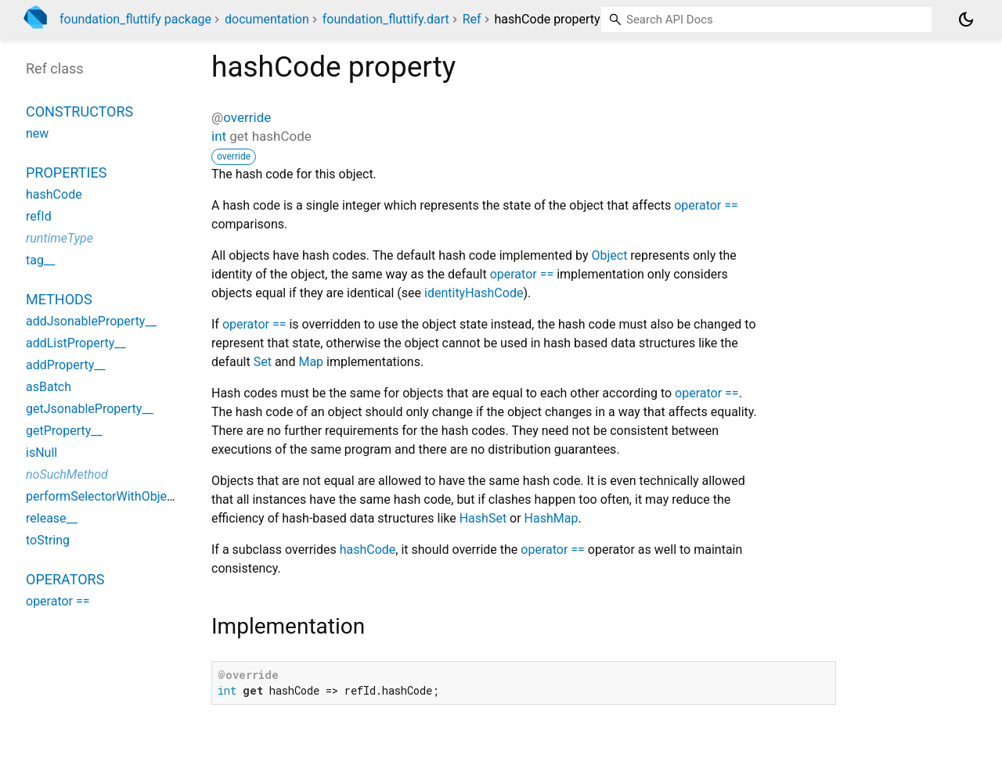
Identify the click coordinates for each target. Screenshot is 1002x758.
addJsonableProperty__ (91, 321)
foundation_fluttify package (135, 19)
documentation (267, 19)
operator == (706, 205)
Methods (59, 299)
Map (310, 361)
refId (39, 216)
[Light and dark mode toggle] (966, 19)
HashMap (551, 518)
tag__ (40, 260)
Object (609, 255)
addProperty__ (66, 364)
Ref (472, 19)
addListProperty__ (76, 343)
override (247, 117)
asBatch (48, 386)
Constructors (79, 111)
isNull (41, 452)
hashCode (368, 549)
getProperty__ (64, 430)
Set (263, 361)
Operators (65, 579)
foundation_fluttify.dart (386, 19)
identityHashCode (473, 293)
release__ (51, 518)
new (37, 133)
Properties (66, 172)
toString (48, 540)
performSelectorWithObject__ (107, 496)
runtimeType (59, 238)
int (218, 136)
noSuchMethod (67, 474)
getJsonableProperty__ (89, 408)
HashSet (483, 518)
